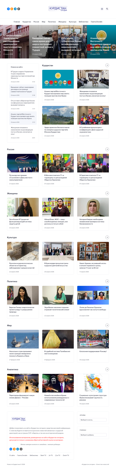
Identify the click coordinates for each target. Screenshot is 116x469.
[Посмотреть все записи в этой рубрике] (107, 65)
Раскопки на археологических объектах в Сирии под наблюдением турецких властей (21, 265)
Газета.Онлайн (22, 455)
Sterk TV (43, 455)
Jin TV (51, 455)
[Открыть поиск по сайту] (107, 9)
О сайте (12, 455)
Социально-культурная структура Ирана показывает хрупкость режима (92, 397)
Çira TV (57, 455)
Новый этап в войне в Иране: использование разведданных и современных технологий (56, 397)
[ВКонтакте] (8, 9)
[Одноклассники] (11, 9)
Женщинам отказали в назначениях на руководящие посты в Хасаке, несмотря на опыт (22, 130)
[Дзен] (18, 9)
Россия (10, 149)
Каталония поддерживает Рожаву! (93, 351)
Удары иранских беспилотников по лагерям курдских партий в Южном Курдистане (56, 129)
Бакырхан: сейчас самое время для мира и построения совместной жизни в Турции (42, 44)
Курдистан (47, 65)
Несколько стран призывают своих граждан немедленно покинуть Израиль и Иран (20, 353)
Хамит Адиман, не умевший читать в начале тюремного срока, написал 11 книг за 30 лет (92, 265)
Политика (12, 281)
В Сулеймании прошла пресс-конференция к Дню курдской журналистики (91, 129)
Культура (12, 237)
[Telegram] (15, 9)
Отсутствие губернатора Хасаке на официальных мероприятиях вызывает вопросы (71, 44)
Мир (9, 325)
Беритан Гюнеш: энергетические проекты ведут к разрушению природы (21, 309)
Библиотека (34, 455)
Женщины (12, 193)
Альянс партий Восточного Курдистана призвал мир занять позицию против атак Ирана (100, 44)
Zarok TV (66, 455)
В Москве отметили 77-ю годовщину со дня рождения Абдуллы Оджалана (55, 177)
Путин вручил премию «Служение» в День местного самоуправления (20, 177)
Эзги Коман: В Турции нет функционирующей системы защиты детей (20, 221)
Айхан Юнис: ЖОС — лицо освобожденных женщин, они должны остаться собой (56, 221)
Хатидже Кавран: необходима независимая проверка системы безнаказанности (91, 221)
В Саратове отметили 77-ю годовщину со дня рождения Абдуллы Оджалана (90, 177)
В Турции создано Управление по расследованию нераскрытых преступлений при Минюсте (23, 74)
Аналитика (12, 369)
